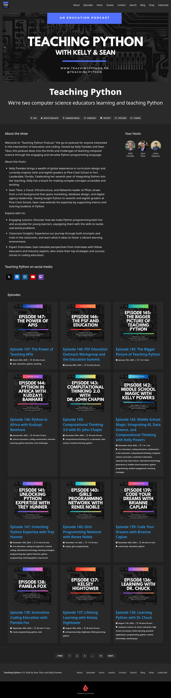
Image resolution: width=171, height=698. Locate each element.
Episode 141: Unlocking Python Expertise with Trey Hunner (32, 531)
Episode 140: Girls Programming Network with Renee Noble (82, 531)
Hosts (100, 5)
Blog (142, 5)
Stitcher (120, 118)
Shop (151, 5)
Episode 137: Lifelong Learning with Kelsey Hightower (80, 617)
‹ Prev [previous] (60, 655)
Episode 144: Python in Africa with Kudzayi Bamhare (28, 424)
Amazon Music (71, 118)
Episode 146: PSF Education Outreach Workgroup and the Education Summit (85, 354)
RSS (34, 118)
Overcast (90, 118)
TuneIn (135, 118)
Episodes (88, 5)
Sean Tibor (143, 149)
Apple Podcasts (49, 118)
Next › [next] (111, 655)
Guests (110, 5)
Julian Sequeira (156, 149)
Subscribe (163, 5)
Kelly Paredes (130, 149)
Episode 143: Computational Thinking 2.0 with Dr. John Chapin (83, 424)
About (76, 5)
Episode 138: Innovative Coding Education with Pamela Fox (29, 617)
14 (101, 655)
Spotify (105, 118)
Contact (122, 5)
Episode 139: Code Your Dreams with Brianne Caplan (135, 531)
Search (132, 5)
